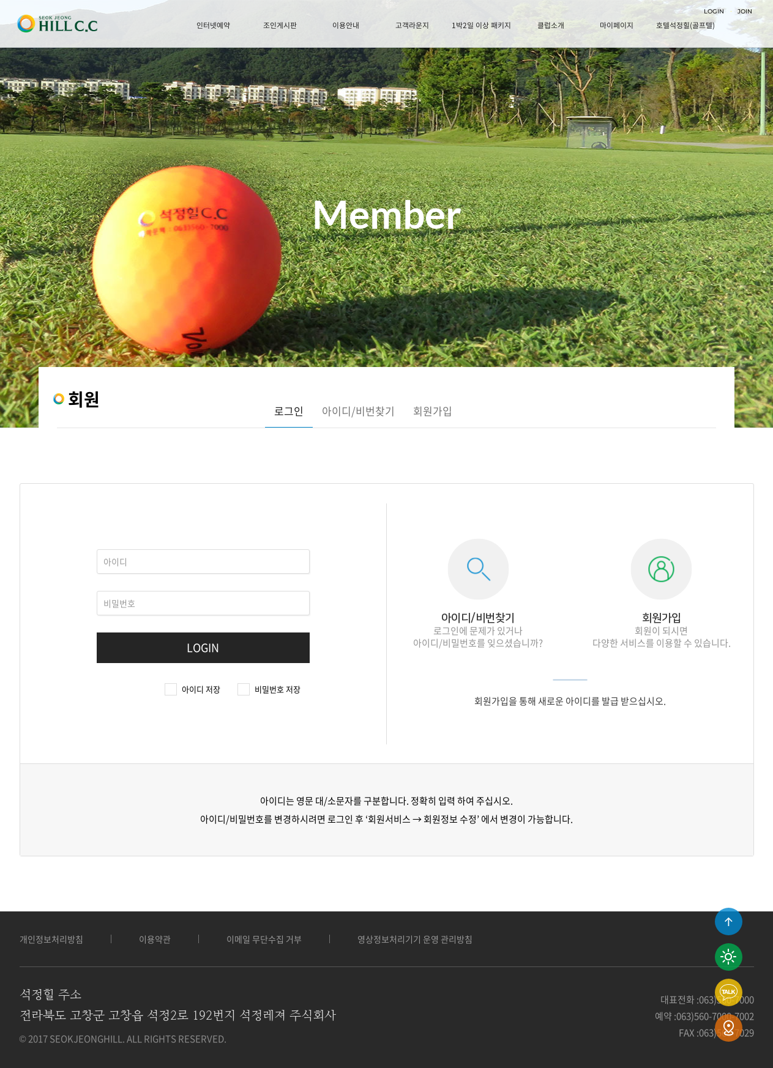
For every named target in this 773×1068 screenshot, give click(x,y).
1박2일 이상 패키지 (481, 25)
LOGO (56, 24)
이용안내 (345, 25)
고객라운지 (412, 25)
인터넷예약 (213, 25)
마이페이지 (616, 25)
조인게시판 (280, 25)
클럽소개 (550, 25)
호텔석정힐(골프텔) (685, 25)
